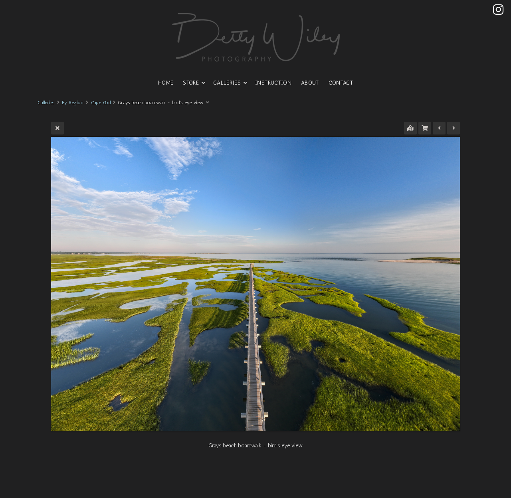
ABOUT (310, 82)
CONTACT (341, 82)
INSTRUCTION (273, 82)
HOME (165, 82)
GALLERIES (227, 82)
